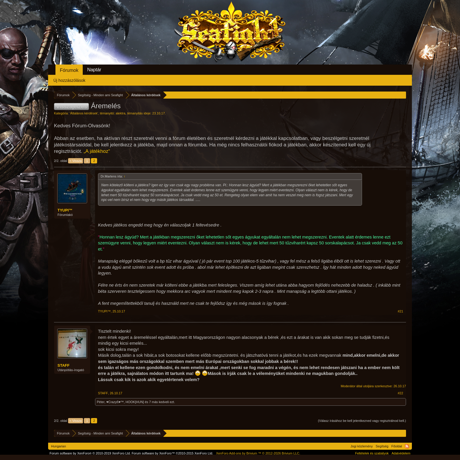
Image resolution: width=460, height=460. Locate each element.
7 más (153, 402)
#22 (400, 393)
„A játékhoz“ (97, 151)
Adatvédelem (401, 453)
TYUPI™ (65, 210)
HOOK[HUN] (135, 402)
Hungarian (58, 446)
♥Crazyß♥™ (115, 402)
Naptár (94, 69)
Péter (100, 402)
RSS (407, 446)
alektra (120, 113)
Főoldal (396, 446)
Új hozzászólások (69, 80)
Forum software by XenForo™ (172, 453)
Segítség (382, 446)
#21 (400, 311)
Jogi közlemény (362, 446)
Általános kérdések (83, 113)
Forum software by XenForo (90, 453)
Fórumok (69, 70)
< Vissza (76, 161)
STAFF (64, 365)
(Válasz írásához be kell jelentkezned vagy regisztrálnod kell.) (362, 420)
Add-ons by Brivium (258, 453)
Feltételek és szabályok (371, 453)
